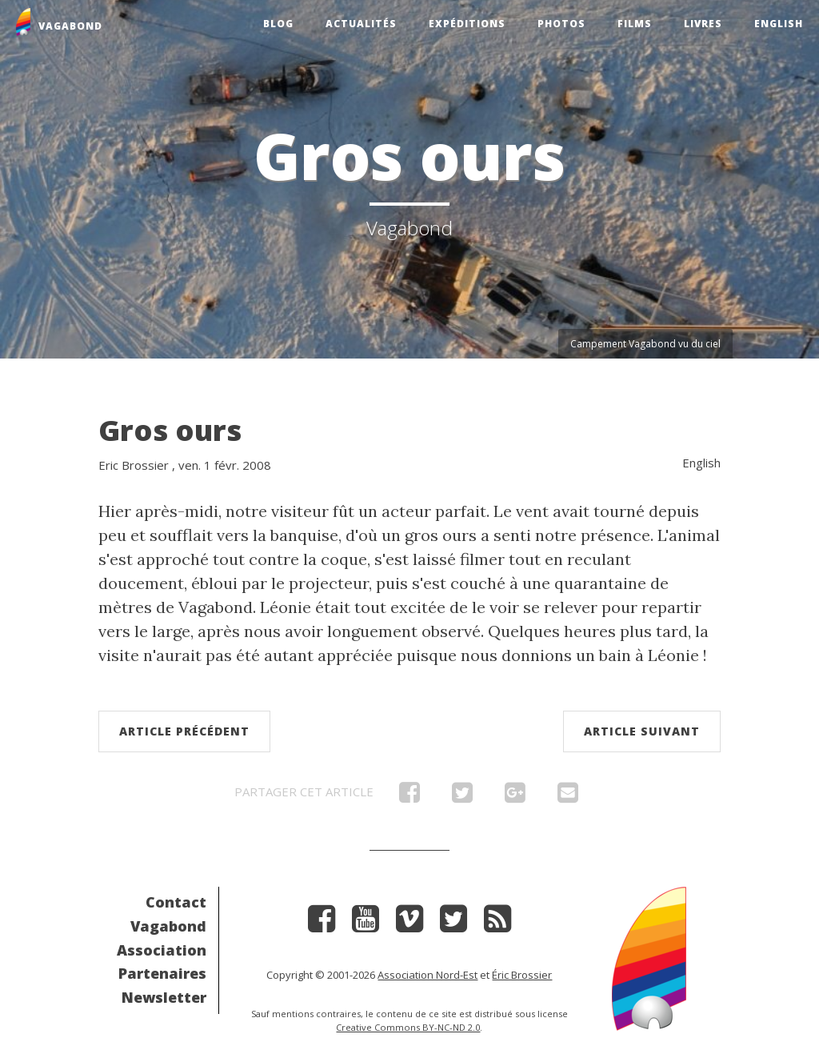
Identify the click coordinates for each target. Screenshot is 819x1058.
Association (161, 950)
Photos (561, 23)
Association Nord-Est (427, 975)
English (778, 23)
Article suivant (642, 731)
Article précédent (184, 731)
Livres (703, 23)
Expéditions (467, 23)
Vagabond (168, 926)
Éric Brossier (522, 975)
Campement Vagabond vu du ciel (645, 344)
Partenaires (162, 973)
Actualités (361, 23)
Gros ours (170, 430)
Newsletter (164, 997)
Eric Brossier (133, 465)
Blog (278, 23)
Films (634, 23)
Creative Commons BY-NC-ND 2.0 (408, 1027)
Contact (176, 902)
